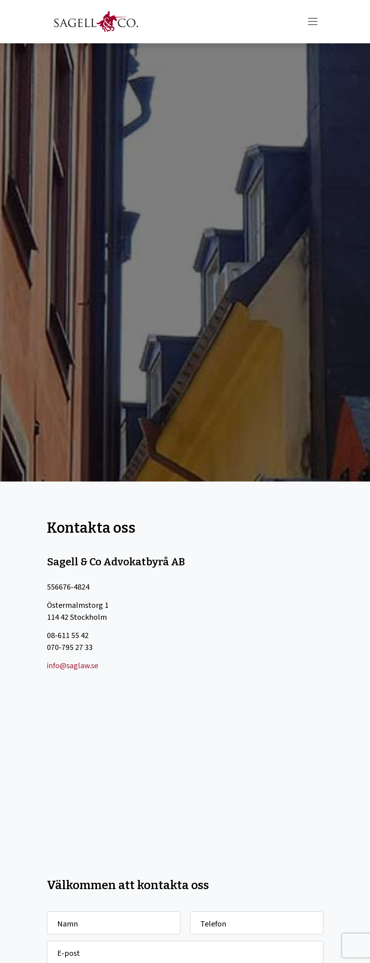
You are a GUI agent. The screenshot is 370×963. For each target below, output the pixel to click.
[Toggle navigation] (313, 21)
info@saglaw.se (72, 665)
